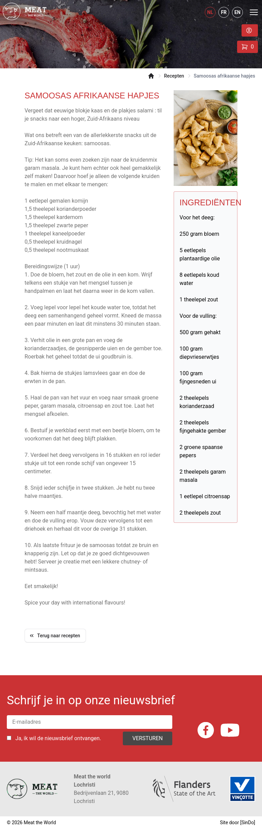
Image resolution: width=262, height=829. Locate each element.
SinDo (248, 822)
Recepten (174, 76)
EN (237, 12)
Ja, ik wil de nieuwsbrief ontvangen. (58, 738)
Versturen (147, 738)
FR (224, 12)
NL (210, 12)
